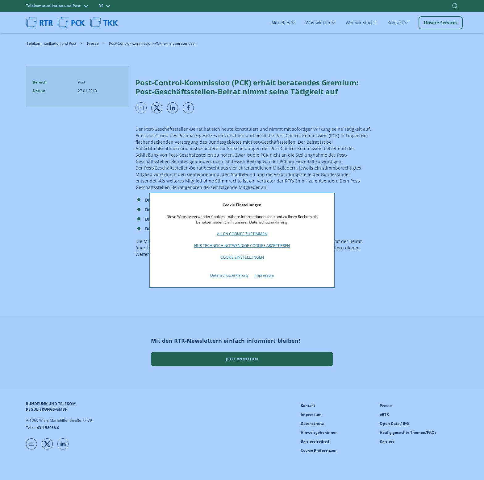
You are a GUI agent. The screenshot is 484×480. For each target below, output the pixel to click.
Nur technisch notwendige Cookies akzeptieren (242, 245)
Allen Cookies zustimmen (242, 233)
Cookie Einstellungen (242, 257)
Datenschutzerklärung (229, 275)
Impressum (264, 275)
